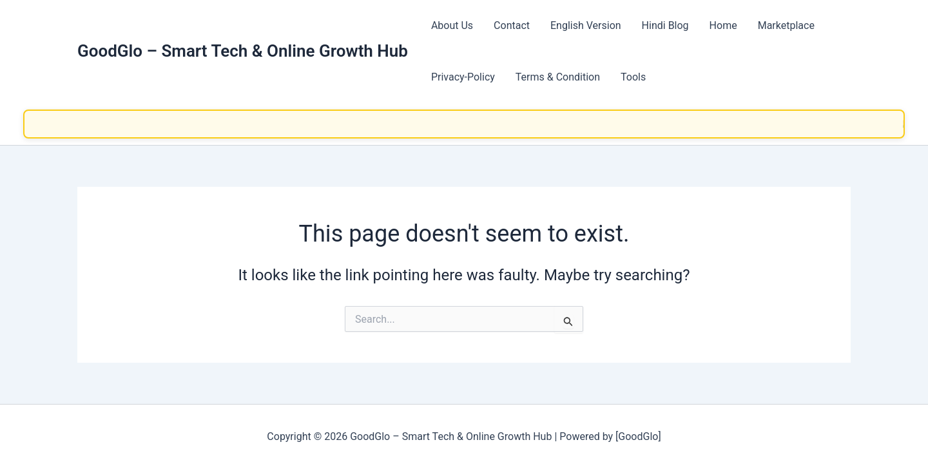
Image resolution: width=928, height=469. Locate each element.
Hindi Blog (665, 25)
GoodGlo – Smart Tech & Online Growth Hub (242, 51)
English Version (585, 25)
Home (723, 25)
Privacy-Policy (463, 77)
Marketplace (786, 25)
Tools (633, 77)
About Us (452, 25)
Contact (512, 25)
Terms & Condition (558, 77)
